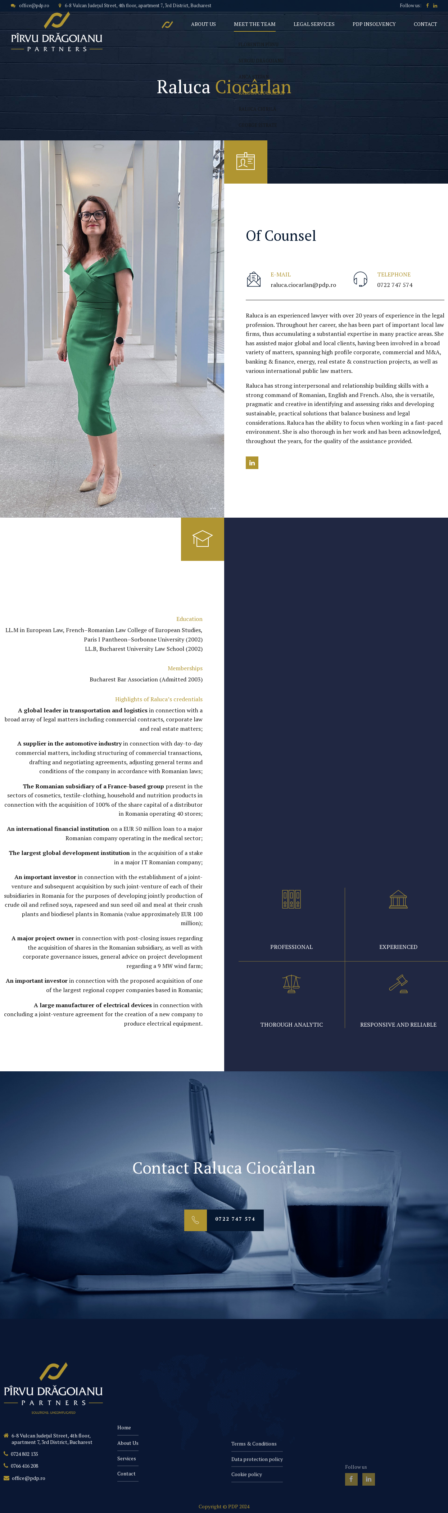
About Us (203, 24)
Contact (425, 24)
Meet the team (255, 24)
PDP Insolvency (374, 24)
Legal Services (314, 24)
